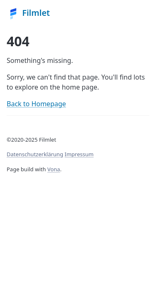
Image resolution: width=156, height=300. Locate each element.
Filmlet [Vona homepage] (28, 13)
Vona (53, 169)
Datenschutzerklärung (35, 154)
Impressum (79, 154)
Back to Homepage (36, 103)
